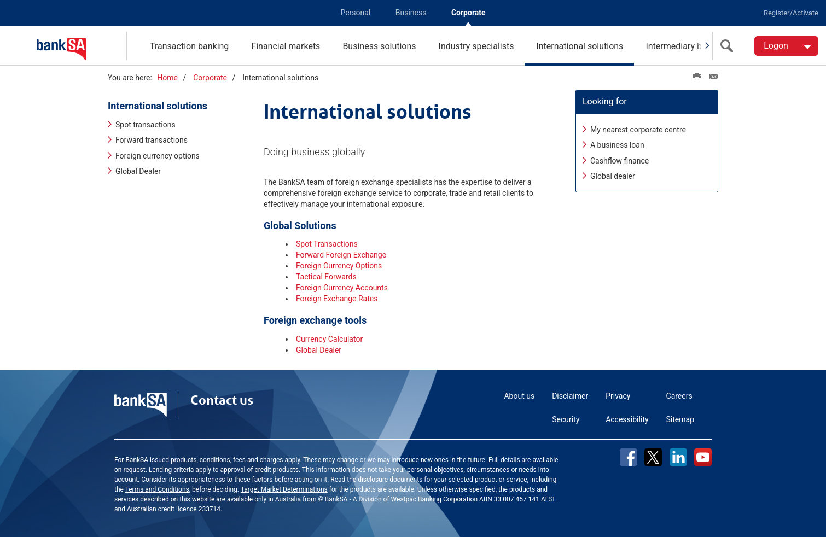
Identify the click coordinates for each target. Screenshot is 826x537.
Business (411, 12)
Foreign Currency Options (339, 265)
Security (565, 419)
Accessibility (627, 419)
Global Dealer (138, 171)
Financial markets (285, 46)
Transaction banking (189, 46)
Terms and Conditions (157, 489)
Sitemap (680, 419)
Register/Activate (791, 13)
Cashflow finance (619, 160)
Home (167, 77)
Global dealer (612, 176)
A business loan (617, 145)
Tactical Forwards (326, 276)
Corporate (468, 12)
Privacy (618, 396)
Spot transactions (145, 124)
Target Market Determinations (284, 489)
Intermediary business (688, 46)
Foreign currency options (157, 155)
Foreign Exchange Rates (336, 298)
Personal (355, 12)
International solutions (579, 46)
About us (519, 396)
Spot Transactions (327, 244)
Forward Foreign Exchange (341, 254)
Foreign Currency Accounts (342, 287)
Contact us (221, 400)
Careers (679, 396)
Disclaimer (570, 396)
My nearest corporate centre (638, 129)
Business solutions (379, 46)
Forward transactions (151, 140)
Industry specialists (476, 46)
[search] (729, 46)
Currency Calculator (329, 339)
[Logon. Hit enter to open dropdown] (786, 46)
